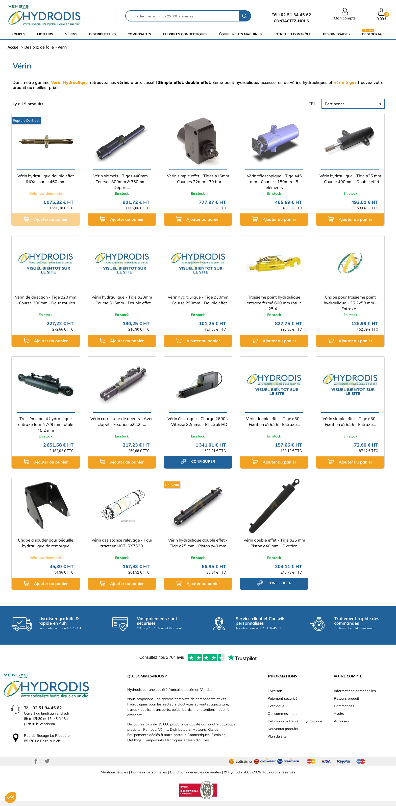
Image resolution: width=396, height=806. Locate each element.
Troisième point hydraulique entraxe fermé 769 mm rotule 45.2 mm (45, 424)
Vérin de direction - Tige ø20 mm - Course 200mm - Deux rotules (45, 300)
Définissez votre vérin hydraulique (295, 721)
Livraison (275, 691)
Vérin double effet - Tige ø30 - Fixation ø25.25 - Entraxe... (274, 421)
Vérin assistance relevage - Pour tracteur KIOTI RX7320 (121, 543)
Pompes (18, 34)
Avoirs (339, 713)
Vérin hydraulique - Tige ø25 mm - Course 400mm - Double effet (350, 178)
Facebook (36, 766)
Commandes (344, 706)
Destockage (373, 34)
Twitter (47, 766)
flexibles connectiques (185, 34)
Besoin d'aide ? (336, 34)
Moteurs (45, 34)
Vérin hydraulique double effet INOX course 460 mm (45, 178)
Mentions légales (114, 777)
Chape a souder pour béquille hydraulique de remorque (45, 543)
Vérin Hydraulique (69, 82)
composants (139, 34)
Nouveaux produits (283, 728)
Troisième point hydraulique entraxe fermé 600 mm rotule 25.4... (274, 303)
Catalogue (276, 706)
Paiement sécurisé (283, 698)
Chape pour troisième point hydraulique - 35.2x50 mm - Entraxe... (350, 303)
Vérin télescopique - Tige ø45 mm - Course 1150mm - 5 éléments (274, 181)
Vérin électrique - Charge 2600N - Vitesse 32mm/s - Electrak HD (198, 421)
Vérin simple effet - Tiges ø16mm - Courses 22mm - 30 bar (198, 178)
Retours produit (346, 698)
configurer (198, 461)
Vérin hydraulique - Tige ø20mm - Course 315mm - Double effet (121, 300)
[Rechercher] (182, 16)
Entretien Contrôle (292, 34)
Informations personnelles (355, 691)
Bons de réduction (348, 728)
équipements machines (240, 34)
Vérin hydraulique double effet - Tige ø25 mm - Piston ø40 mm (198, 543)
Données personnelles (149, 777)
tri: (312, 103)
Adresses (341, 721)
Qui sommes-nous (282, 713)
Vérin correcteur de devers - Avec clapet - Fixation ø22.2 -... (121, 421)
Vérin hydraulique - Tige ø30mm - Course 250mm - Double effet (198, 300)
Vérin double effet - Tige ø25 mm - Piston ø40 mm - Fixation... (274, 543)
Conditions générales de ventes (195, 777)
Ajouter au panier (46, 219)
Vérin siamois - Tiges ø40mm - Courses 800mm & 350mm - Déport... (122, 181)
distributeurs (102, 34)
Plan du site (277, 736)
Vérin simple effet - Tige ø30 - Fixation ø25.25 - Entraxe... (350, 421)
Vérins (71, 34)
